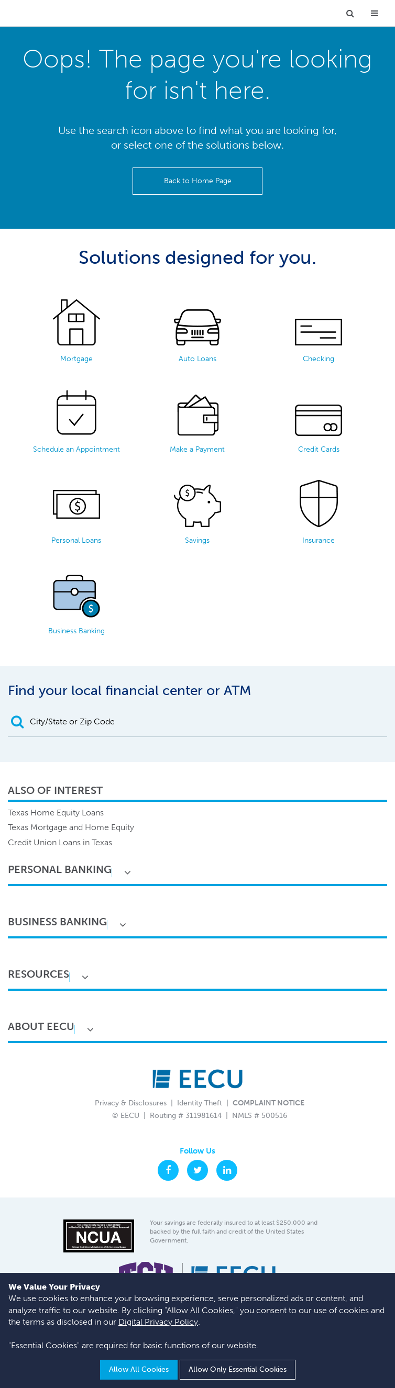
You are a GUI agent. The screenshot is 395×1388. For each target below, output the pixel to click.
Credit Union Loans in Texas (60, 842)
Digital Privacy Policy (158, 1322)
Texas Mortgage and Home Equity (71, 827)
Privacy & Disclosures (131, 1103)
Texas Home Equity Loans (56, 813)
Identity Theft (199, 1103)
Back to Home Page (198, 180)
